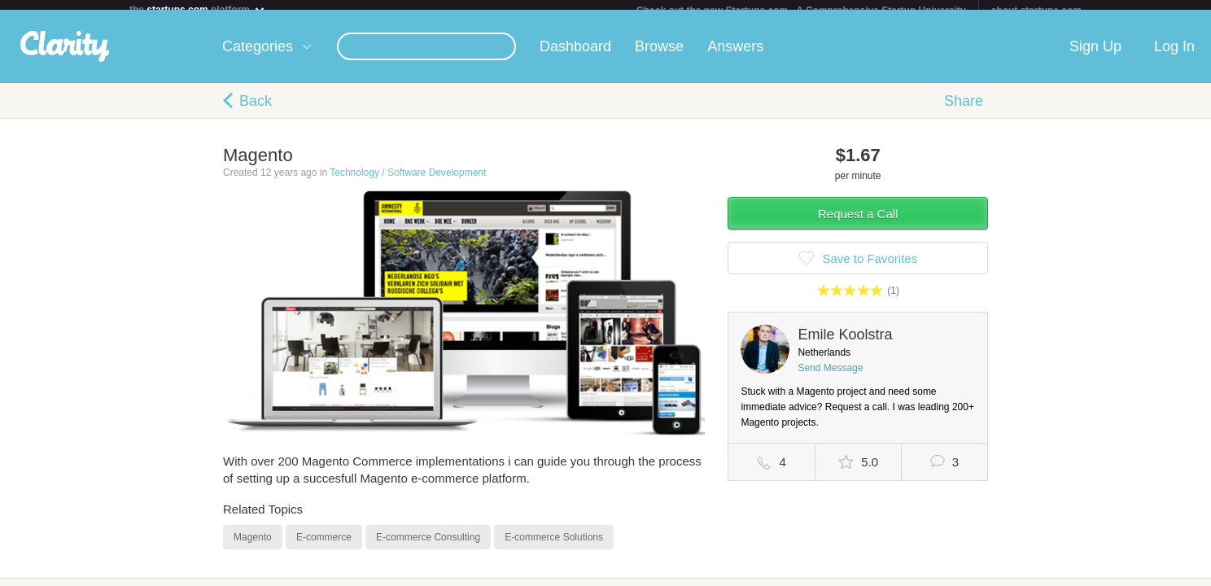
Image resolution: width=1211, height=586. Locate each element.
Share (963, 111)
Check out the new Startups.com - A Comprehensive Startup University (801, 10)
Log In (1174, 56)
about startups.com (1036, 10)
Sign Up (1095, 56)
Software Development (436, 182)
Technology (354, 182)
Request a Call (858, 223)
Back (255, 111)
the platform (197, 9)
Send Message (830, 377)
